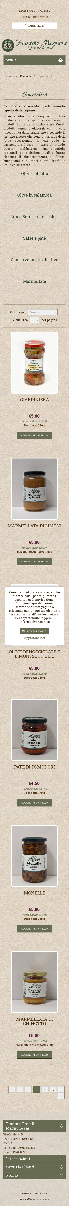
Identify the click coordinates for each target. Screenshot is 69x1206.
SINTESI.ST (41, 1193)
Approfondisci (34, 638)
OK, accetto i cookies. (34, 631)
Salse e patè (34, 238)
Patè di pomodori (34, 767)
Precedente (11, 1089)
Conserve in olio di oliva (34, 260)
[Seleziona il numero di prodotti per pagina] (34, 320)
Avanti (61, 1089)
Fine (61, 1096)
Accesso (44, 10)
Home (10, 76)
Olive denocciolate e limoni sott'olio (34, 654)
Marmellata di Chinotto (34, 1021)
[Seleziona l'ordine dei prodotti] (43, 312)
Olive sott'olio (34, 173)
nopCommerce (40, 1199)
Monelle (34, 893)
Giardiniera (34, 399)
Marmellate (34, 281)
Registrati (27, 10)
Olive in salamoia (34, 195)
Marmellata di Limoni (34, 526)
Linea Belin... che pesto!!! (34, 217)
